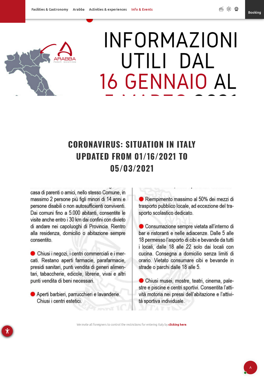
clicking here (177, 324)
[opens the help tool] (7, 331)
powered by (35, 375)
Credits (190, 370)
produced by (211, 371)
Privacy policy (105, 370)
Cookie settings (158, 370)
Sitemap (176, 370)
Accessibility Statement (131, 370)
